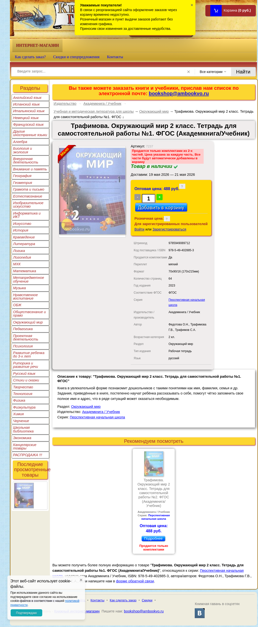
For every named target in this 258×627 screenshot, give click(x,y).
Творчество (23, 387)
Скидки (147, 600)
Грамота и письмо (28, 189)
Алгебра (20, 142)
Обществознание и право (29, 313)
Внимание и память (30, 169)
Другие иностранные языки (30, 133)
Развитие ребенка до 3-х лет (28, 354)
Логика (19, 251)
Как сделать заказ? (30, 57)
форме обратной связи (135, 581)
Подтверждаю (26, 613)
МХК (17, 264)
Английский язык (27, 98)
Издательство (65, 104)
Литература (24, 244)
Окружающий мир (28, 322)
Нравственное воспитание (25, 296)
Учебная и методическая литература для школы (94, 111)
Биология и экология (22, 150)
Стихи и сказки (26, 380)
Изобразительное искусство (28, 204)
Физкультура (24, 407)
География (22, 176)
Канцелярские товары (24, 446)
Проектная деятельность (25, 337)
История (20, 230)
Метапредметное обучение (28, 279)
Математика (24, 271)
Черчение (21, 421)
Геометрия (22, 183)
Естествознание (27, 196)
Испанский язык (26, 104)
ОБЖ (17, 305)
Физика (19, 400)
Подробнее (153, 538)
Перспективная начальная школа (97, 417)
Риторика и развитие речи (25, 365)
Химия (18, 414)
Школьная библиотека (23, 429)
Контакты (115, 57)
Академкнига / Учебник (102, 104)
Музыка (19, 288)
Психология (23, 346)
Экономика (22, 438)
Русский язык (24, 374)
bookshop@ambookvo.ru (179, 93)
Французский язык (28, 124)
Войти (139, 229)
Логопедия (22, 257)
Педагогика (23, 329)
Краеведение (24, 237)
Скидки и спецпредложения (76, 57)
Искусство (22, 224)
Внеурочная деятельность (25, 160)
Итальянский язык (28, 111)
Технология (22, 394)
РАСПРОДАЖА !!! (27, 455)
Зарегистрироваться (169, 229)
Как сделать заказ (123, 600)
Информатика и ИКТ (27, 215)
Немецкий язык (26, 118)
